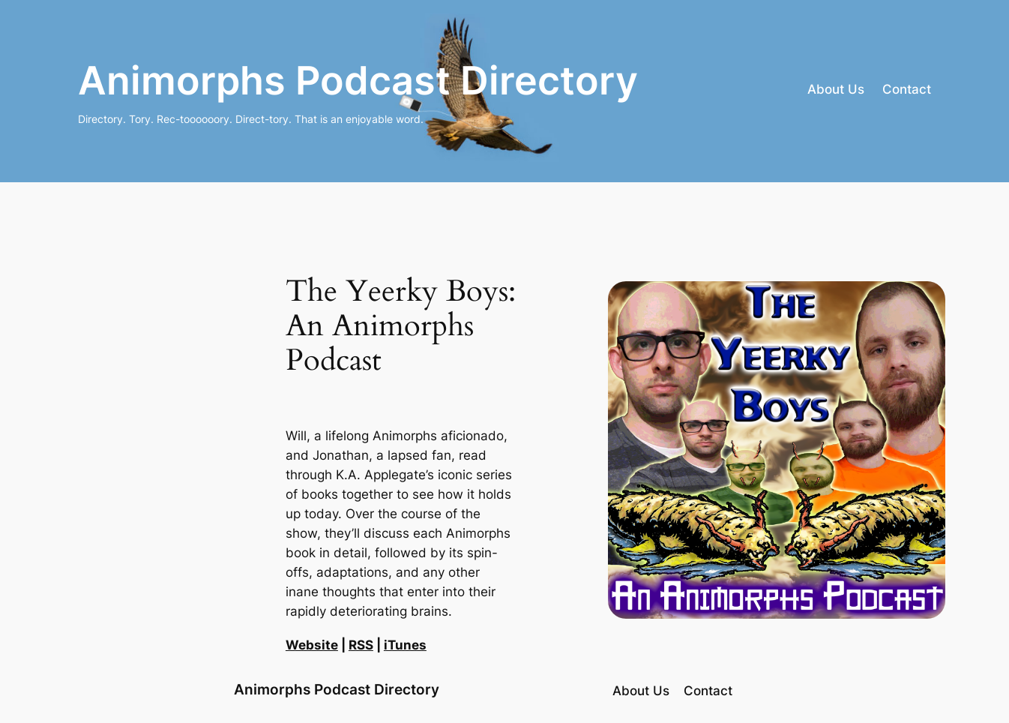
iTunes (405, 645)
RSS (361, 645)
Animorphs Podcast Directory (358, 80)
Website (312, 645)
